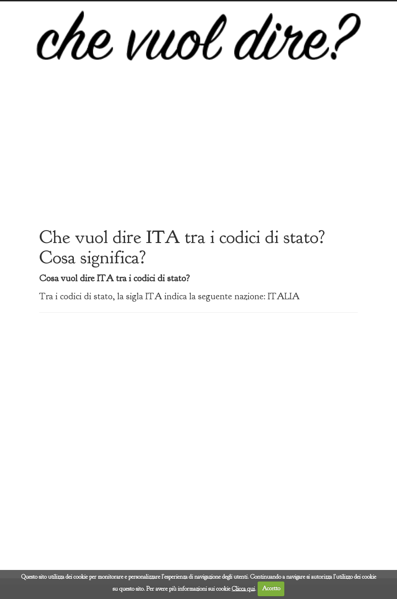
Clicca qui (243, 588)
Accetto (271, 588)
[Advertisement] (198, 152)
